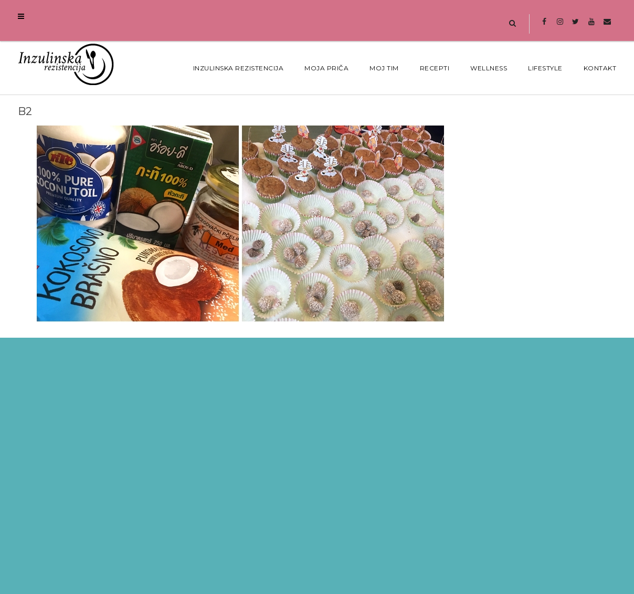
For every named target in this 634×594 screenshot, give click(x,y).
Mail (607, 26)
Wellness (488, 68)
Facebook (544, 26)
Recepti (435, 68)
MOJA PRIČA (326, 68)
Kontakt (600, 68)
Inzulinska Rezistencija (238, 68)
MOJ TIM (384, 68)
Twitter (575, 26)
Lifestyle (545, 68)
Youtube (591, 26)
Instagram (559, 26)
